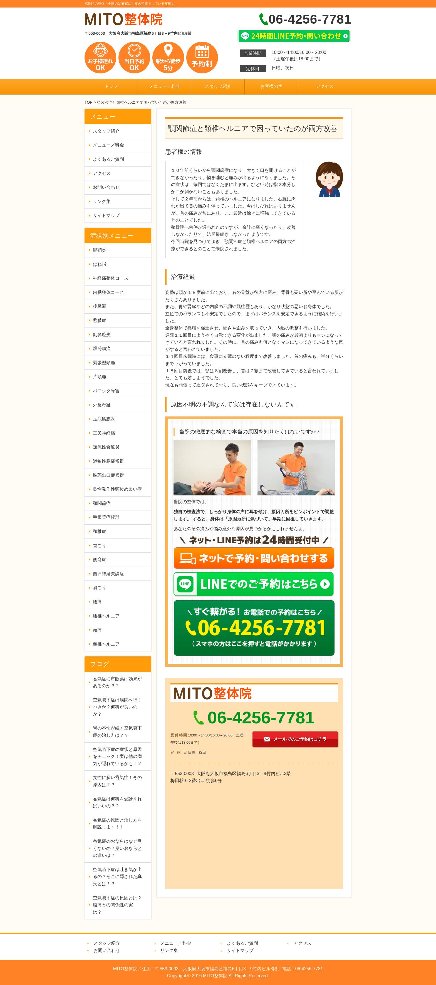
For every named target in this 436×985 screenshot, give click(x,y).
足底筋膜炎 (104, 418)
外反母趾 (102, 405)
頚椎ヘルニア (106, 644)
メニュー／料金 (164, 86)
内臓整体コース (108, 292)
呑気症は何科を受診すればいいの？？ (117, 802)
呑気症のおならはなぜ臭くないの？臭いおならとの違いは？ (117, 848)
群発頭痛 (102, 348)
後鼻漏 (99, 306)
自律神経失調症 (108, 573)
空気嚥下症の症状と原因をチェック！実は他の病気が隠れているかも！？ (117, 756)
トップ (111, 86)
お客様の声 (271, 86)
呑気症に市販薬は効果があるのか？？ (117, 682)
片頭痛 (99, 376)
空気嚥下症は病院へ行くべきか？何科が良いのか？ (117, 707)
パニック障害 (106, 390)
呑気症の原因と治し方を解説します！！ (117, 824)
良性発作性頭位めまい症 (117, 489)
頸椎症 (99, 531)
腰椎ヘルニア (106, 616)
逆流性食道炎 (106, 447)
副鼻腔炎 (102, 334)
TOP (88, 102)
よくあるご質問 (108, 159)
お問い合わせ (106, 187)
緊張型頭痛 (104, 362)
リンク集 (102, 201)
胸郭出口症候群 (108, 475)
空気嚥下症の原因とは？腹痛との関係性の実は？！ (117, 904)
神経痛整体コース (110, 278)
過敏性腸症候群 (108, 461)
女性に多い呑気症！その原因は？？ (117, 781)
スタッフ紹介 (218, 86)
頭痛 (97, 629)
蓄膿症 (99, 320)
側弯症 (99, 559)
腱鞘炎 (99, 250)
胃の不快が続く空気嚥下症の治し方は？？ (117, 732)
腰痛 (97, 601)
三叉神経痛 (104, 433)
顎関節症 (102, 503)
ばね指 (99, 264)
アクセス (325, 86)
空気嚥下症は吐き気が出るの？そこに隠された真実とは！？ (117, 876)
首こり (99, 545)
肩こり (99, 587)
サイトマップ (106, 215)
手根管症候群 (106, 517)
